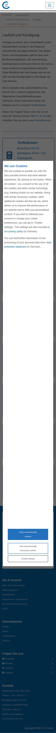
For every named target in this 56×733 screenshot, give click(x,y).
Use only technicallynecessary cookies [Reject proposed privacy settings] (28, 548)
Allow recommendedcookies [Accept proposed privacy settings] (28, 534)
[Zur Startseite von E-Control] (6, 5)
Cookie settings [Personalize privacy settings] (28, 559)
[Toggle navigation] (49, 5)
